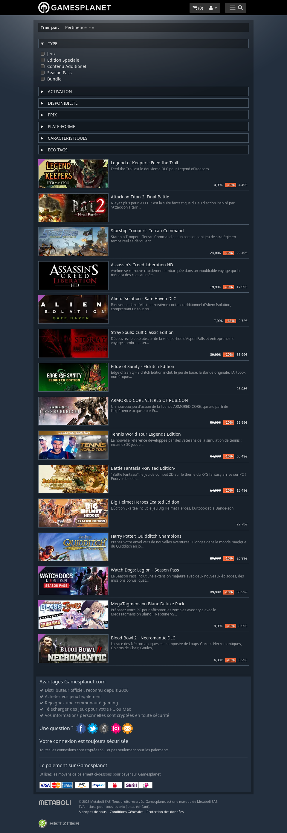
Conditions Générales (126, 811)
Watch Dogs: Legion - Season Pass (145, 570)
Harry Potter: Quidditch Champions (146, 536)
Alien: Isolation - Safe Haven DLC (143, 298)
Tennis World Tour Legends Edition (146, 434)
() (198, 8)
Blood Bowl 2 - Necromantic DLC (143, 638)
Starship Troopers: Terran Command (147, 230)
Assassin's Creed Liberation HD (142, 264)
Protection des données (165, 811)
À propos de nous (92, 811)
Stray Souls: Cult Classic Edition (142, 332)
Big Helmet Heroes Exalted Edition (145, 502)
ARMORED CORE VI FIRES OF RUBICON (149, 400)
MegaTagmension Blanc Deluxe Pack (147, 603)
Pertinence (79, 27)
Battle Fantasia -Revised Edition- (143, 468)
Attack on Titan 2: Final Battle (140, 197)
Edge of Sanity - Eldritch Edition (142, 366)
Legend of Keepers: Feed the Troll (144, 162)
